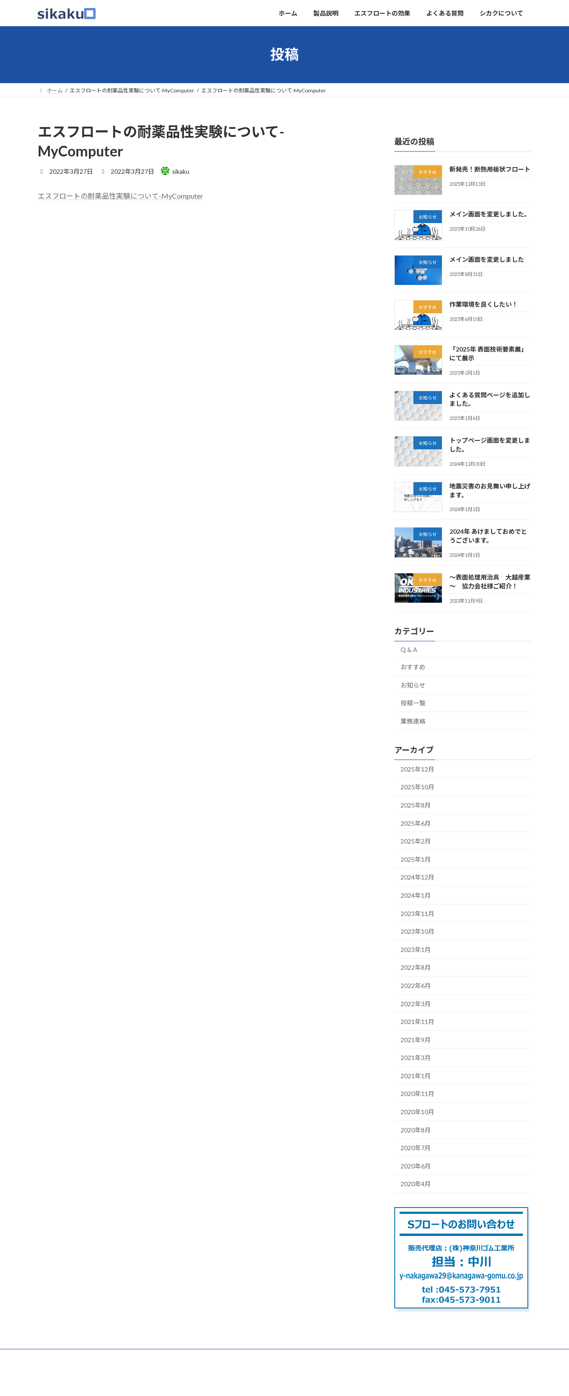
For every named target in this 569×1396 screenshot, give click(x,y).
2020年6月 (416, 1165)
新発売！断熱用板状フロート (489, 169)
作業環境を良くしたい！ (483, 304)
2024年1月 (416, 895)
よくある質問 (200, 1357)
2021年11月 (417, 1021)
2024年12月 (417, 877)
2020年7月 (416, 1148)
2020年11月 (417, 1093)
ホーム (54, 1357)
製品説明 (90, 1357)
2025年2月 (416, 841)
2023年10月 (417, 931)
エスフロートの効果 (142, 1357)
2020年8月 (416, 1129)
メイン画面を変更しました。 (489, 214)
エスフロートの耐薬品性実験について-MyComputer (120, 196)
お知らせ (413, 684)
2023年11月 (417, 913)
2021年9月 (416, 1039)
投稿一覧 (413, 703)
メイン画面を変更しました (486, 259)
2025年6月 (416, 823)
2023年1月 (416, 949)
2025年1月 (416, 859)
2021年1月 (416, 1075)
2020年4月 (416, 1184)
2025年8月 (416, 805)
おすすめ (413, 667)
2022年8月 (416, 967)
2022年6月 (416, 985)
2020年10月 (417, 1112)
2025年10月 (417, 787)
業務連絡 (413, 721)
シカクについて (251, 1357)
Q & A (409, 649)
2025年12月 (417, 768)
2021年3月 (416, 1057)
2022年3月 (416, 1003)
